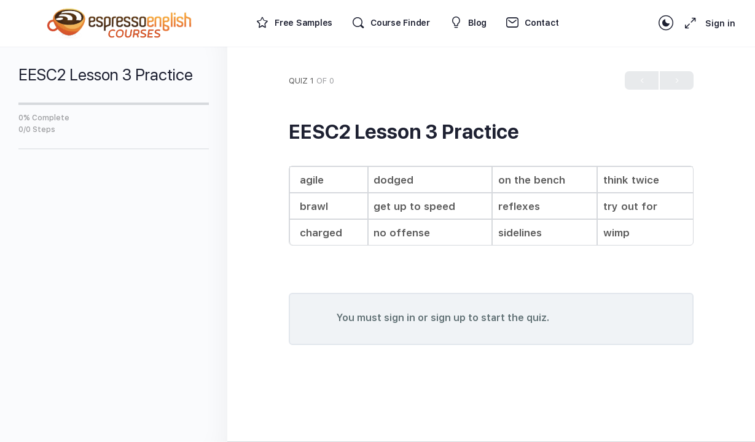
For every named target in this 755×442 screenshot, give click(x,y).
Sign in (720, 23)
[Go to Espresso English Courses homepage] (119, 22)
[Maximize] (688, 23)
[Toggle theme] (666, 23)
